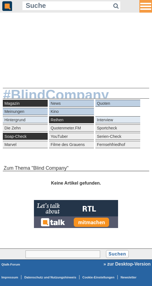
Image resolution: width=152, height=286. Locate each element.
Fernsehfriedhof (111, 144)
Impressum (9, 277)
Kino (55, 111)
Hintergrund (15, 120)
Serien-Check (109, 136)
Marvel (10, 144)
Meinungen (14, 111)
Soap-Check (15, 136)
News (56, 103)
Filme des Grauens (68, 144)
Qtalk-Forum (10, 264)
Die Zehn (12, 128)
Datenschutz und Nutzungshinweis (50, 277)
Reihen (57, 120)
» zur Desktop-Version (127, 264)
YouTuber (59, 136)
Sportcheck (107, 128)
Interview (105, 120)
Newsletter (129, 277)
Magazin (12, 103)
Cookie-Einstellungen (98, 277)
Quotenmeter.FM (66, 128)
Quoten (103, 103)
